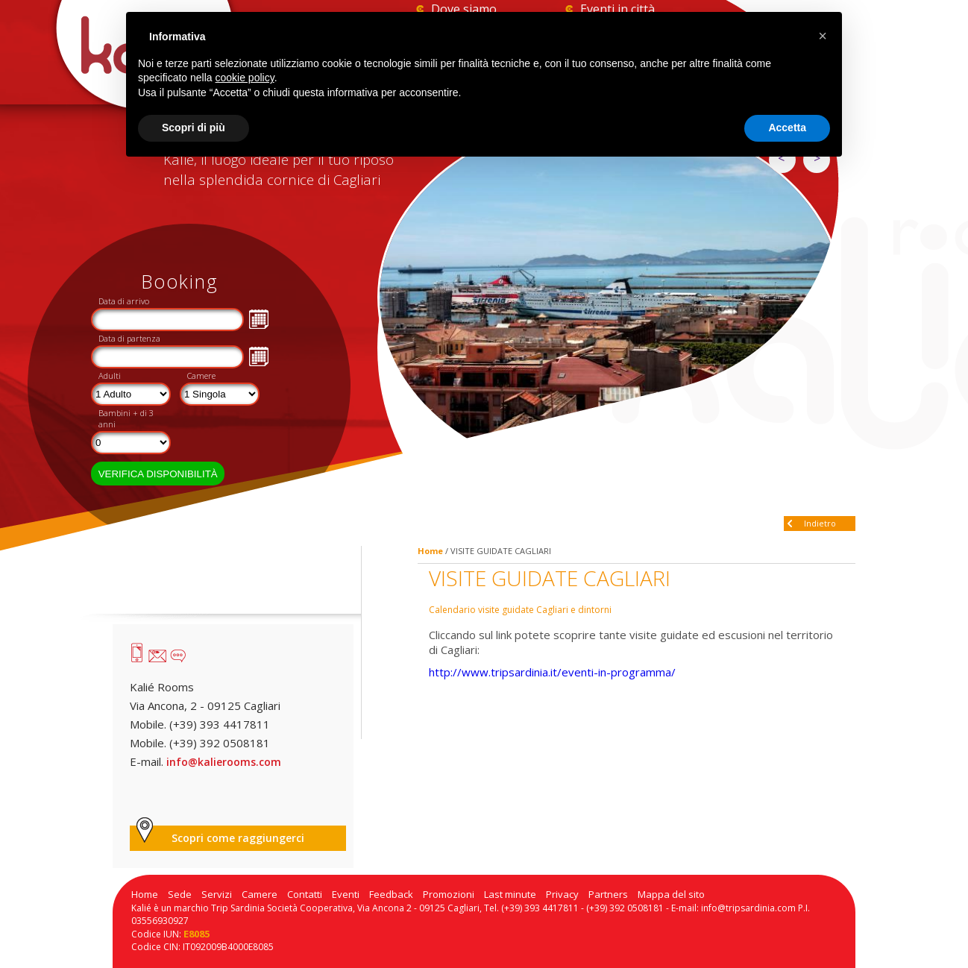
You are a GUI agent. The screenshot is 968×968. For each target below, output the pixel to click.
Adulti (109, 375)
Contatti (304, 894)
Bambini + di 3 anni (126, 418)
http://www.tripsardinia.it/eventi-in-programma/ (552, 671)
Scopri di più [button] (193, 127)
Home (430, 550)
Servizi (216, 894)
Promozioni (448, 894)
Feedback (391, 894)
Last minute (510, 894)
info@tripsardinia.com (748, 908)
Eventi (345, 894)
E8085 (196, 933)
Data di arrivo (123, 301)
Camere (201, 375)
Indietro (820, 523)
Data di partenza (129, 338)
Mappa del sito (671, 894)
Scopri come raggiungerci (238, 838)
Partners (608, 894)
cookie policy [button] (245, 78)
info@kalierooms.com (223, 762)
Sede (180, 894)
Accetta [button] (787, 127)
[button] (823, 36)
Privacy (562, 894)
